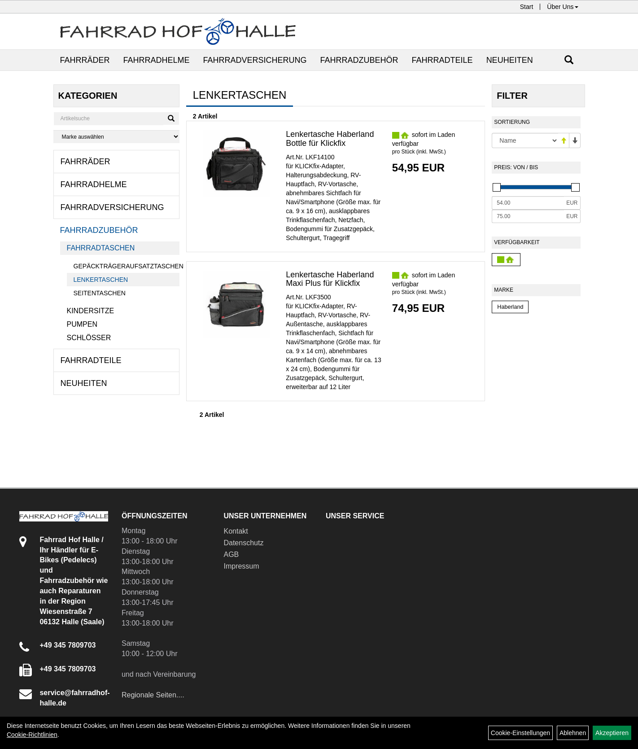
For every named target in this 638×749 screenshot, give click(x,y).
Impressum (241, 566)
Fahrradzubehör (359, 60)
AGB (231, 554)
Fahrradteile (442, 60)
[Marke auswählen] (116, 136)
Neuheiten (509, 60)
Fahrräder (85, 60)
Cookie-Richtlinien (32, 734)
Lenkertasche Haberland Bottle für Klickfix (330, 139)
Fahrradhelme (156, 60)
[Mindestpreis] (528, 203)
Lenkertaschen (101, 279)
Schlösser (89, 338)
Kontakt (235, 531)
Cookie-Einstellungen (520, 732)
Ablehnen (572, 732)
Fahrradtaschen (101, 248)
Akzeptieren (612, 732)
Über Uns (562, 7)
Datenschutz (243, 543)
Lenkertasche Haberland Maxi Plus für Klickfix (330, 279)
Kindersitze (90, 311)
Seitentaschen (100, 293)
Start (526, 7)
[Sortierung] (525, 140)
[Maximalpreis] (528, 216)
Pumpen (82, 324)
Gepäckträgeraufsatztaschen (126, 266)
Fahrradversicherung (255, 60)
